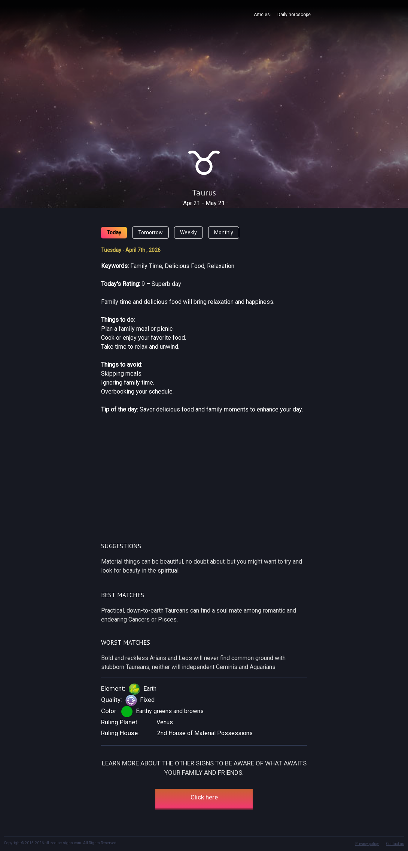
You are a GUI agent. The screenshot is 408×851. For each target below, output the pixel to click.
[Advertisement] (204, 89)
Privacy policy (367, 844)
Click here (204, 797)
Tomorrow (150, 232)
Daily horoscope (294, 14)
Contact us (395, 844)
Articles (262, 14)
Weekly (188, 232)
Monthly (223, 232)
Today (114, 232)
